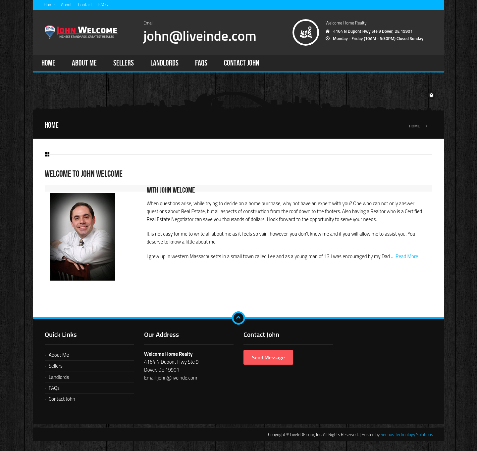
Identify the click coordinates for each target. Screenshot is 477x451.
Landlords (164, 63)
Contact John (241, 63)
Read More (407, 256)
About (66, 4)
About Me (84, 63)
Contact (85, 4)
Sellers (123, 63)
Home (49, 4)
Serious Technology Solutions (407, 434)
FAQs (103, 4)
